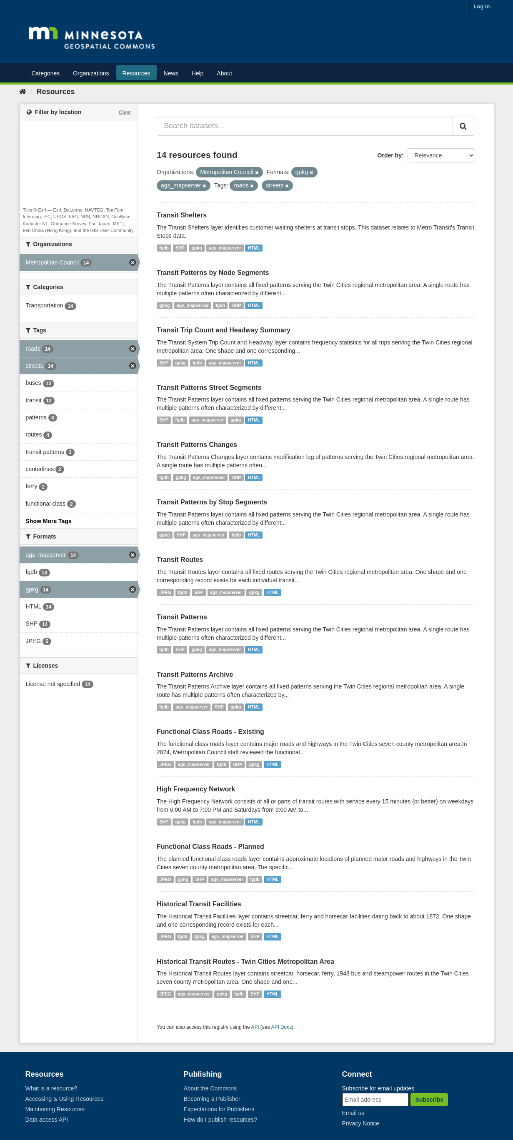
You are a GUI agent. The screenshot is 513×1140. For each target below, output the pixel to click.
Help (198, 73)
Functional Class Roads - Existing (210, 731)
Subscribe (429, 1099)
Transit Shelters (182, 215)
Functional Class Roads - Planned (210, 846)
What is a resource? (51, 1088)
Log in (482, 6)
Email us (353, 1113)
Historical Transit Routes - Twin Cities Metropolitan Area (245, 961)
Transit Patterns (182, 617)
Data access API (46, 1119)
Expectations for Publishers (219, 1109)
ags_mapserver (225, 247)
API (255, 1027)
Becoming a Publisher (212, 1098)
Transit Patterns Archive (195, 674)
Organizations (91, 73)
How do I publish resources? (221, 1119)
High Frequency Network (196, 789)
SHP (180, 247)
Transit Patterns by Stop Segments (212, 502)
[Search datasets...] (305, 126)
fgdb (164, 247)
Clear (125, 112)
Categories (46, 73)
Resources (136, 73)
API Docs (281, 1027)
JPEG (165, 592)
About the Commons (210, 1088)
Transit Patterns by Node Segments (213, 272)
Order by (390, 155)
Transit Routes (180, 559)
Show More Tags (49, 521)
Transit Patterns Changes (197, 444)
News (171, 73)
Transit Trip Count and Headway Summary (223, 330)
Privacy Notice (360, 1123)
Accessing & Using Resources (64, 1098)
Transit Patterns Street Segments (209, 387)
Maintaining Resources (55, 1109)
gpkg (197, 247)
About (224, 73)
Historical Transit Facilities (199, 904)
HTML (254, 247)
